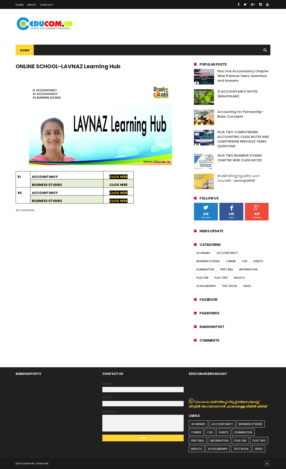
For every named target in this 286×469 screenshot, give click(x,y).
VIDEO (247, 286)
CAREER (231, 261)
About (32, 4)
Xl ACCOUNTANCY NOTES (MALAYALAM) (237, 93)
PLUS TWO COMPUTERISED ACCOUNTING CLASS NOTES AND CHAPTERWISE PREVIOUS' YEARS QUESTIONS (243, 139)
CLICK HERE (118, 176)
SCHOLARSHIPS (206, 286)
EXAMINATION (205, 269)
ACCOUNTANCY (227, 253)
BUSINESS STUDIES (208, 261)
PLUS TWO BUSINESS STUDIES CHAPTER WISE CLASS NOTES (239, 157)
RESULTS (239, 278)
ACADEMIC (203, 253)
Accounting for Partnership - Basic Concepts (240, 114)
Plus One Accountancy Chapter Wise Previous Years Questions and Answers (243, 76)
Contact (47, 4)
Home (20, 4)
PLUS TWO (221, 278)
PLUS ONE (202, 278)
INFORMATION (248, 269)
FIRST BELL (226, 269)
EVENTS (258, 261)
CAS (244, 261)
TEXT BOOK (229, 286)
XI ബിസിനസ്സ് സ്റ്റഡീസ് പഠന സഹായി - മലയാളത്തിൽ (238, 178)
